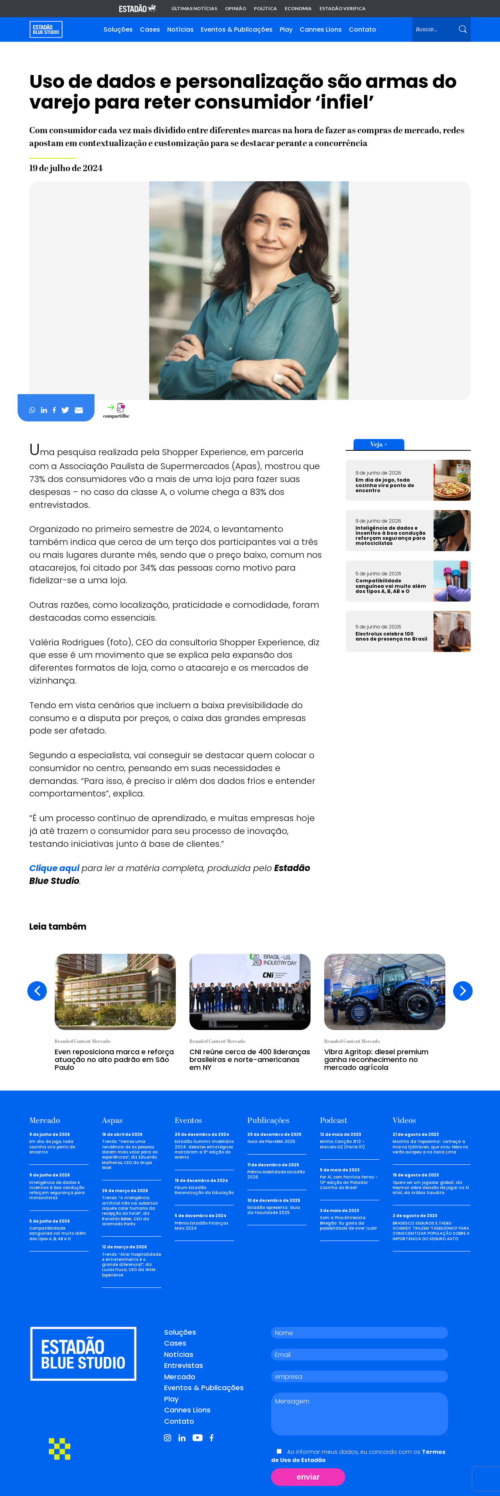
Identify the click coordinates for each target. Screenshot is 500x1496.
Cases (150, 29)
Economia (298, 8)
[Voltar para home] (45, 29)
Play (286, 29)
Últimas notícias (194, 8)
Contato (362, 29)
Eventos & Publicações (237, 29)
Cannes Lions (321, 29)
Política (265, 8)
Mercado (179, 1377)
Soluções (118, 29)
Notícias (180, 29)
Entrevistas (183, 1365)
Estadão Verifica (343, 8)
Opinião (235, 8)
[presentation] (37, 991)
